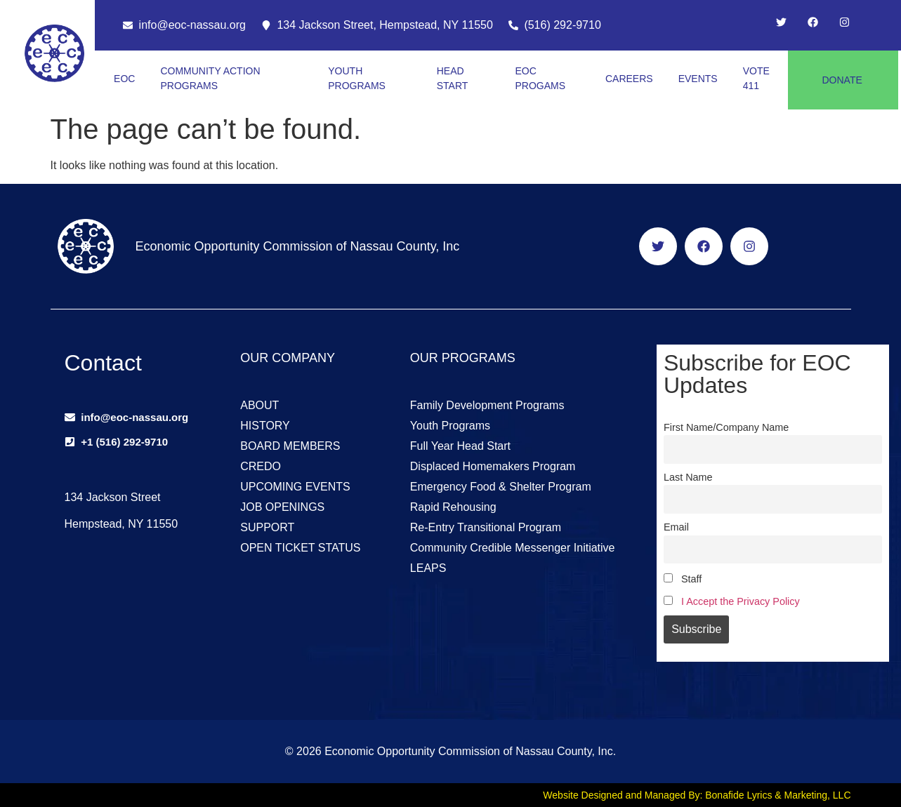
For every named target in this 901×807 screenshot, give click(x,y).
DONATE (842, 80)
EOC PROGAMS (540, 78)
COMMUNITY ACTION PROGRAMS (210, 78)
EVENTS (698, 78)
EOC (124, 78)
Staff (683, 579)
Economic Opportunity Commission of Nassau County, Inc (297, 246)
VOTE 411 (756, 78)
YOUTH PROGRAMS (357, 78)
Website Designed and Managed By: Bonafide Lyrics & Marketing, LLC (696, 795)
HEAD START (452, 78)
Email (676, 527)
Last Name (688, 477)
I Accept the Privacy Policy (740, 601)
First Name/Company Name (726, 427)
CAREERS (629, 78)
